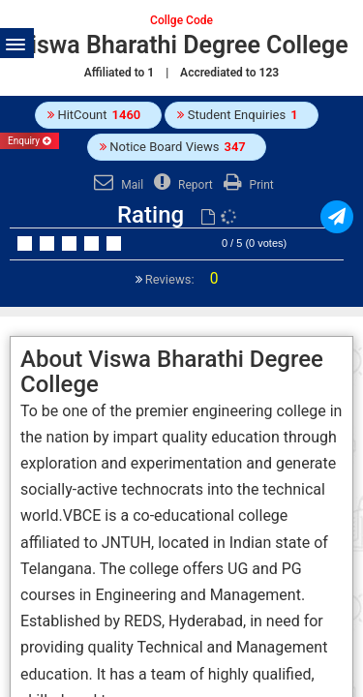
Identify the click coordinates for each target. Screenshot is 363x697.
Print (246, 185)
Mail (116, 185)
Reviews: (180, 279)
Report (181, 185)
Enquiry (29, 141)
